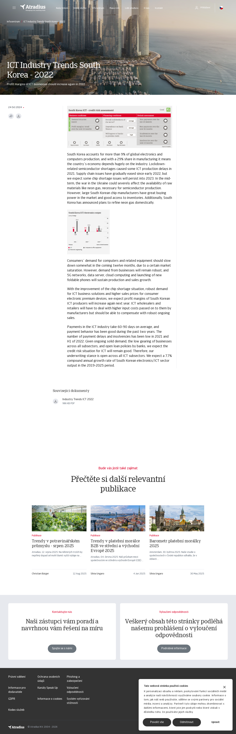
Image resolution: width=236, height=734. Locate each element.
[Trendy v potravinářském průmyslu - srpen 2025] (59, 541)
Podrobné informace (173, 648)
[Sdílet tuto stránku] (11, 116)
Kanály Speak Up (47, 688)
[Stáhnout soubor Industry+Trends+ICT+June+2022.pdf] (55, 401)
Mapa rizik (115, 8)
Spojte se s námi (62, 648)
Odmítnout (187, 722)
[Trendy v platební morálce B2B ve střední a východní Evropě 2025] (118, 541)
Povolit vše (157, 722)
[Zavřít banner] (224, 687)
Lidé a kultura (131, 8)
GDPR (11, 699)
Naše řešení (62, 8)
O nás (146, 8)
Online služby (80, 8)
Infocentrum (98, 8)
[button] (14, 8)
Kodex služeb (16, 710)
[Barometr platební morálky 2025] (176, 541)
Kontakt (159, 8)
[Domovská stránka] (33, 7)
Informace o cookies (49, 699)
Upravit (215, 722)
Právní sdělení (16, 677)
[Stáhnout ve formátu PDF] (18, 116)
